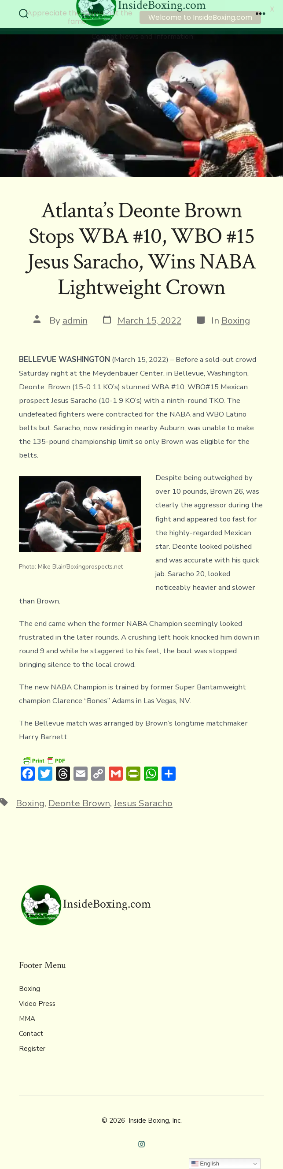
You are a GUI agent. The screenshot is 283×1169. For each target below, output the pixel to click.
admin (75, 319)
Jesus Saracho (143, 802)
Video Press (37, 1002)
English (205, 1163)
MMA (27, 1017)
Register (32, 1047)
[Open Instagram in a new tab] (141, 1143)
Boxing (235, 319)
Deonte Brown (79, 802)
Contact (31, 1032)
